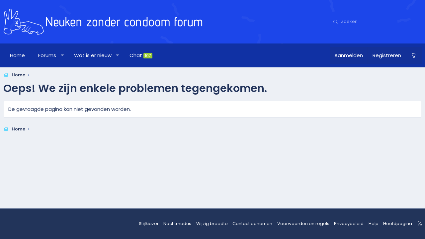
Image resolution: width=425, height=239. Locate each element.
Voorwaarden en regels (306, 224)
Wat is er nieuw (93, 55)
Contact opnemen (260, 224)
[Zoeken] (375, 22)
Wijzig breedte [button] (222, 224)
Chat (140, 55)
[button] (62, 55)
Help (371, 224)
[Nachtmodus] (414, 55)
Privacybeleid (348, 224)
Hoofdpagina (393, 224)
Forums (47, 55)
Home (17, 55)
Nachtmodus (190, 224)
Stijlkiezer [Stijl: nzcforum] (163, 224)
